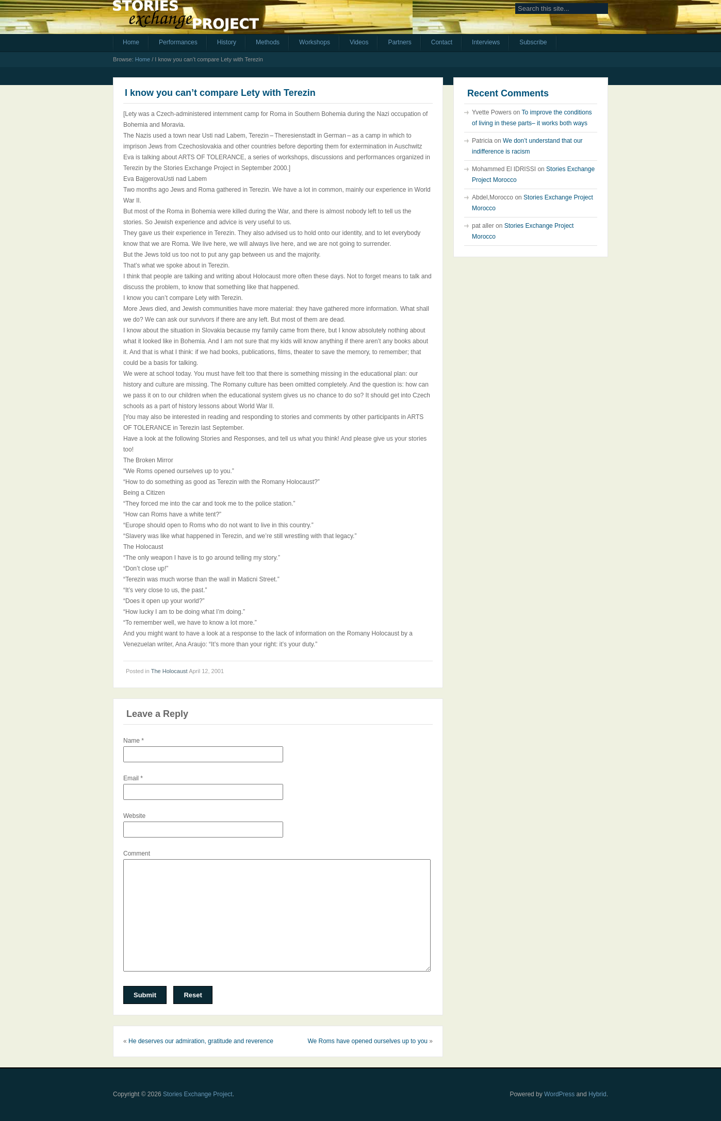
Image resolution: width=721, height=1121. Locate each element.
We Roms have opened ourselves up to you (367, 1041)
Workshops (314, 42)
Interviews (486, 42)
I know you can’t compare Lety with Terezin (220, 93)
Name (133, 740)
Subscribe (533, 42)
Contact (441, 42)
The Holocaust (169, 671)
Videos (359, 42)
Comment (136, 853)
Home (131, 42)
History (226, 42)
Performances (178, 42)
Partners (399, 42)
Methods (268, 42)
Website (134, 815)
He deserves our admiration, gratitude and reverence (200, 1041)
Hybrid (597, 1094)
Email (133, 778)
